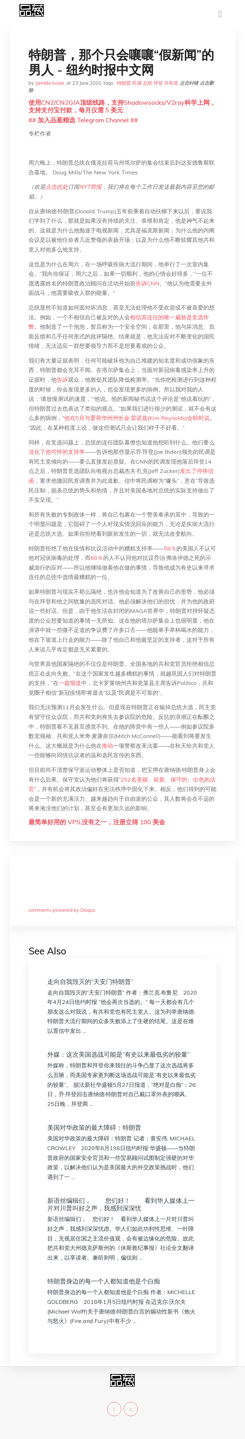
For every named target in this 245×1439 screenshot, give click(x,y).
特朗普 (124, 83)
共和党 (171, 83)
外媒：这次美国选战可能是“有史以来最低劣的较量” (118, 1054)
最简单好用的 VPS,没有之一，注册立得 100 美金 (97, 822)
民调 (137, 83)
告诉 (62, 379)
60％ (97, 557)
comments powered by (62, 910)
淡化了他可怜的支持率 (57, 451)
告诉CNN (147, 283)
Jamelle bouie (49, 83)
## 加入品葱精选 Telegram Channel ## (83, 120)
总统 (147, 83)
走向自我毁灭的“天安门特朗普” (90, 981)
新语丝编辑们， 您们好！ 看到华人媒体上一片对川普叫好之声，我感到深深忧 (121, 1204)
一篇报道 (70, 683)
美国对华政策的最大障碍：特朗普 (94, 1127)
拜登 (158, 83)
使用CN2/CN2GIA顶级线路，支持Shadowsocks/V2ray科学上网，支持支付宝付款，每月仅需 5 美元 (122, 106)
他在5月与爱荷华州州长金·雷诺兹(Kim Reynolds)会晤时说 (137, 418)
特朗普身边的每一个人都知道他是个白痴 (103, 1281)
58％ (170, 548)
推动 (107, 745)
